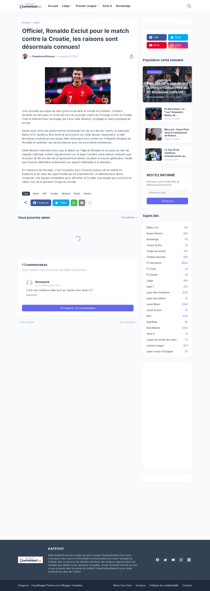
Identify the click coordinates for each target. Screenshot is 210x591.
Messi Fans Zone (122, 585)
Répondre (31, 295)
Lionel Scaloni (167, 310)
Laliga (66, 6)
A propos (141, 585)
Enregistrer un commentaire (77, 308)
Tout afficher (128, 217)
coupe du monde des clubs (167, 339)
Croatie (54, 193)
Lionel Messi (167, 304)
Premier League (86, 6)
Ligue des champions (167, 292)
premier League (167, 345)
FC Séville (167, 274)
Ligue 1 (167, 286)
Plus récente (27, 322)
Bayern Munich (167, 233)
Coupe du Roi (167, 245)
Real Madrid (167, 328)
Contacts (187, 585)
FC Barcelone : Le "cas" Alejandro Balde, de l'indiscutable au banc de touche (174, 112)
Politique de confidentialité (164, 585)
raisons (87, 193)
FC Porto (167, 268)
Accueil (53, 6)
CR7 (44, 193)
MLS (167, 316)
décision (66, 193)
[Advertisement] (167, 415)
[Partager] (131, 56)
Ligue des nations (167, 298)
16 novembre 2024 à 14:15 (47, 285)
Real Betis (167, 322)
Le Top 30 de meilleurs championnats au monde (174, 153)
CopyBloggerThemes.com (45, 585)
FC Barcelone (167, 263)
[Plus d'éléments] (89, 203)
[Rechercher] (189, 6)
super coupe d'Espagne (167, 351)
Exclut (77, 193)
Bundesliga (123, 6)
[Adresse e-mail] (167, 192)
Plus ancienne (127, 322)
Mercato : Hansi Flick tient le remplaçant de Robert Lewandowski (176, 132)
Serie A (107, 6)
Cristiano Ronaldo (167, 257)
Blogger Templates (72, 585)
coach (36, 22)
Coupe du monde (167, 251)
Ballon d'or (167, 227)
